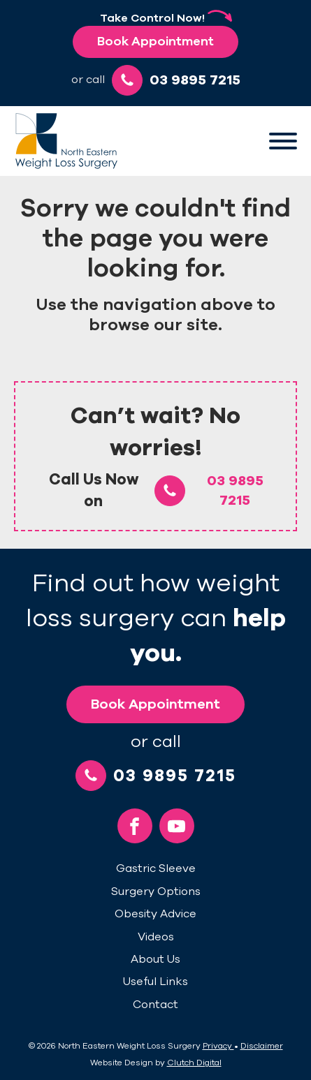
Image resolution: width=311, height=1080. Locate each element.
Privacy (218, 1045)
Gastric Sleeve (156, 868)
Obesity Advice (155, 914)
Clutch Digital (194, 1062)
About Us (155, 959)
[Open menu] (283, 141)
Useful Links (155, 981)
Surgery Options (156, 891)
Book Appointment (155, 41)
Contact (155, 1004)
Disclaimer (261, 1045)
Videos (156, 937)
